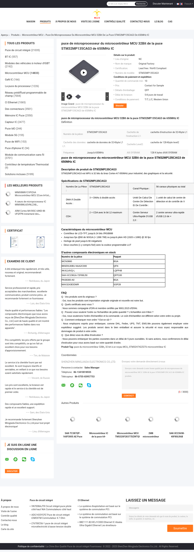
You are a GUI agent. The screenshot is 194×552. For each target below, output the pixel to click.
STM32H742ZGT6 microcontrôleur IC (147, 347)
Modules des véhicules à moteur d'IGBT (27, 63)
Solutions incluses (15, 174)
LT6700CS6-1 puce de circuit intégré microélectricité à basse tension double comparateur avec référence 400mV (51, 525)
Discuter (120, 105)
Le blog (158, 21)
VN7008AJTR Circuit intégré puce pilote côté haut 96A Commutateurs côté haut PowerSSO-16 (51, 508)
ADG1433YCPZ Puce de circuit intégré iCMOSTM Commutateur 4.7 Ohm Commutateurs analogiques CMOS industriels (50, 517)
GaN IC (9, 79)
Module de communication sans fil (24, 154)
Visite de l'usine (90, 21)
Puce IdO (10, 128)
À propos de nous (66, 21)
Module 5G (11, 135)
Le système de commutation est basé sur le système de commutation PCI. (100, 516)
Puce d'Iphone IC (14, 148)
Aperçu (4, 35)
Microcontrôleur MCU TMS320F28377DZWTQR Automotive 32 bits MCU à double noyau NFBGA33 (127, 435)
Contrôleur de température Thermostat (27, 164)
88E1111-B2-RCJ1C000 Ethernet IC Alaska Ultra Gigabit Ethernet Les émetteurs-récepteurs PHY (100, 524)
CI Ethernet (11, 102)
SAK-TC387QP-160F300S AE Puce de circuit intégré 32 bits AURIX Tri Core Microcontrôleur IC (72, 435)
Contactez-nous (140, 21)
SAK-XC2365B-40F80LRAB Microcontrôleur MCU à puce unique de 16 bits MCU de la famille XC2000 (177, 435)
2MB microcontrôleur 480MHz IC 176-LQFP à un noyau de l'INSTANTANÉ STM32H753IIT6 (151, 435)
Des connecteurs (14, 108)
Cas (170, 21)
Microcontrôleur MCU (32, 35)
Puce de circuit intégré (17, 50)
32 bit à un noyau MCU (116, 347)
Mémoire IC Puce (14, 115)
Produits (45, 21)
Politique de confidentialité (31, 546)
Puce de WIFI (12, 141)
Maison (31, 21)
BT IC (8, 56)
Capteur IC (11, 122)
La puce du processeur (18, 86)
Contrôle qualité (114, 21)
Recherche (141, 4)
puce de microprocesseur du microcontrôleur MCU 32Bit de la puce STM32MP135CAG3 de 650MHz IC (82, 107)
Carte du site (7, 529)
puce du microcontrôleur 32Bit (89, 347)
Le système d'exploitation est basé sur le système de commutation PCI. (99, 508)
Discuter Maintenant (163, 3)
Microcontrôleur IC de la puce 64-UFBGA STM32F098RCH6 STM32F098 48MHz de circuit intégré (98, 435)
